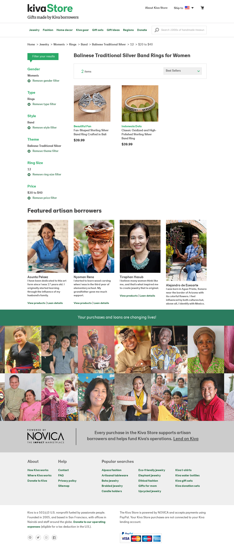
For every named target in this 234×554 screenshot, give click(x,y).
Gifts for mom (147, 486)
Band (30, 122)
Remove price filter (42, 198)
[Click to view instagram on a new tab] (48, 537)
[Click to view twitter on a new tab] (39, 537)
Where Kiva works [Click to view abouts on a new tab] (39, 475)
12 (29, 169)
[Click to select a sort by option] (182, 71)
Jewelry (34, 30)
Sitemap (63, 486)
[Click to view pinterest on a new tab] (31, 537)
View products (36, 303)
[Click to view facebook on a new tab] (55, 537)
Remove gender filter (43, 80)
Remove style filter (42, 127)
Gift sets (97, 30)
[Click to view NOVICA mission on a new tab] (45, 436)
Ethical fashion (148, 480)
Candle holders (112, 491)
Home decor (64, 30)
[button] (156, 31)
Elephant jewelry (149, 475)
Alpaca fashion (111, 470)
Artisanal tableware (115, 475)
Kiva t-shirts (183, 470)
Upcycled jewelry (149, 491)
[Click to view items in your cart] (202, 8)
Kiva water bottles (187, 475)
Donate (142, 30)
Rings (31, 99)
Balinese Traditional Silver (44, 146)
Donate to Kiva (37, 480)
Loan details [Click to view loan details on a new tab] (55, 303)
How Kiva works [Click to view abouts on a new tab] (37, 470)
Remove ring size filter (44, 174)
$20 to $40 (35, 193)
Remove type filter (41, 104)
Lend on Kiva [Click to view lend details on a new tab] (186, 439)
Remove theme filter (42, 151)
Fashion (48, 30)
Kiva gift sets (184, 480)
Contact (63, 470)
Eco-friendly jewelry (151, 470)
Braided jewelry (112, 486)
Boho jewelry (110, 480)
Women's (33, 75)
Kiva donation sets (187, 486)
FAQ (61, 475)
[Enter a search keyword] (179, 30)
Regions (128, 30)
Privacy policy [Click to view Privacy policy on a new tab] (67, 480)
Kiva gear (82, 30)
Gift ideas (113, 30)
